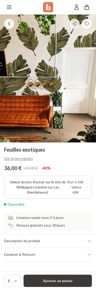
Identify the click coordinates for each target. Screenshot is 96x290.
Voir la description (18, 158)
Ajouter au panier (58, 280)
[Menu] (9, 7)
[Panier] (87, 7)
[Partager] (74, 24)
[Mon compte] (76, 7)
